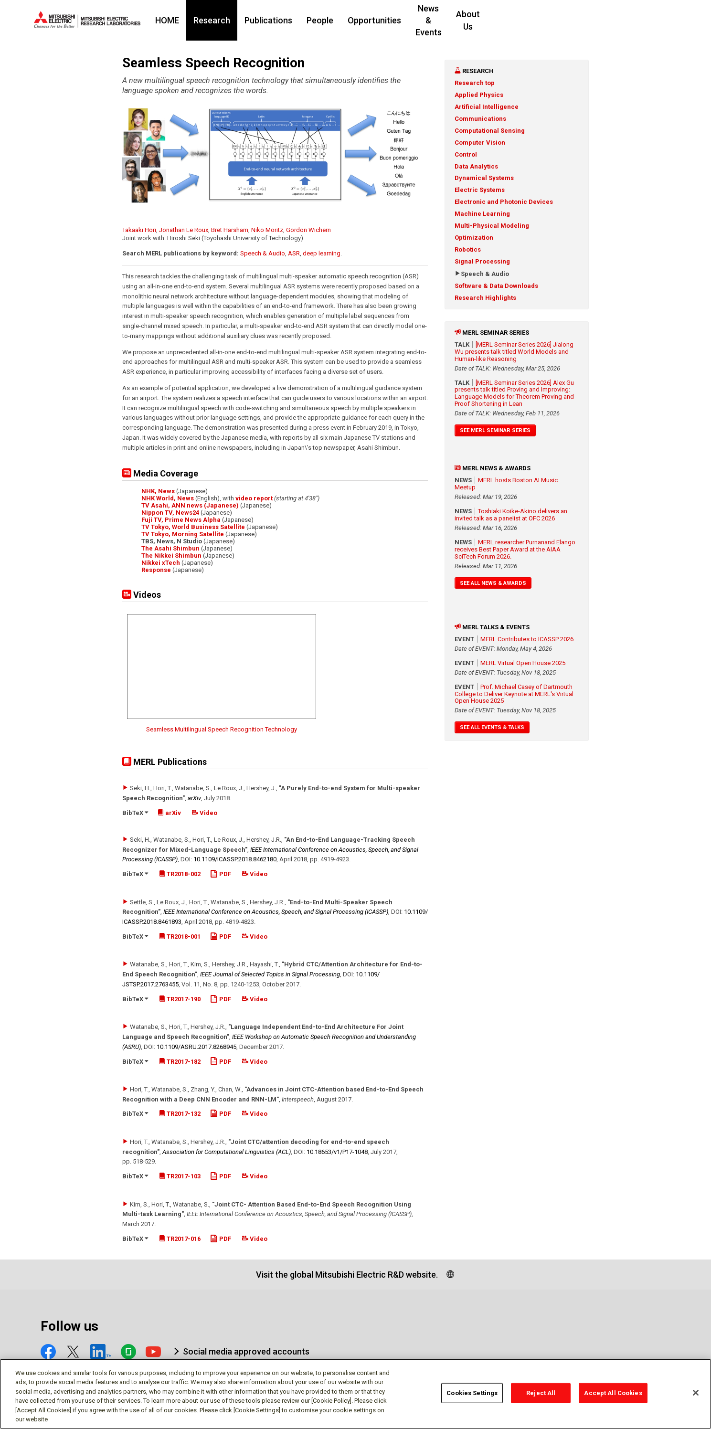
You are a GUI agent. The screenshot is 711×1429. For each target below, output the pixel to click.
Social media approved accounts (246, 1351)
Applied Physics (479, 94)
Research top (475, 82)
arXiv (194, 798)
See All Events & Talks (492, 727)
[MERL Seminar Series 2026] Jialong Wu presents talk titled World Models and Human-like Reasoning (514, 351)
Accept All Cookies (613, 1393)
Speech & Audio (262, 253)
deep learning (321, 253)
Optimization (474, 237)
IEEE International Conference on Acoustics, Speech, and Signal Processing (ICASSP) (275, 911)
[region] (355, 1394)
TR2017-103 (180, 1176)
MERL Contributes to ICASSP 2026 (526, 639)
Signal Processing (482, 261)
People (377, 20)
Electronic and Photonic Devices (504, 201)
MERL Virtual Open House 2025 (522, 663)
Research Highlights (485, 297)
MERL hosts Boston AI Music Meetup (506, 483)
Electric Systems (480, 189)
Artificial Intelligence (487, 106)
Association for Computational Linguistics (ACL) (226, 1151)
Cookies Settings (472, 1393)
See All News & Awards (493, 583)
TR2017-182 (180, 1061)
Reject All (540, 1393)
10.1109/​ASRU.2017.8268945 (196, 1046)
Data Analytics (476, 166)
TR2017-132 (180, 1113)
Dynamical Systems (484, 177)
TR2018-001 (180, 936)
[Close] (695, 1392)
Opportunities (432, 20)
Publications (326, 20)
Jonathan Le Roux (183, 229)
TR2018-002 (180, 874)
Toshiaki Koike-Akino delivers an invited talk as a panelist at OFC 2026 (511, 515)
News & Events (501, 20)
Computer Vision (480, 142)
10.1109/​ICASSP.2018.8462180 (234, 859)
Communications (480, 118)
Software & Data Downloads (496, 285)
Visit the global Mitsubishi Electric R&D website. (347, 1275)
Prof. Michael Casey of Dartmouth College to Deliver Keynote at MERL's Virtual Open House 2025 (514, 694)
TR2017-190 (180, 999)
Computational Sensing (490, 130)
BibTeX (135, 812)
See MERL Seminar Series (495, 430)
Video (204, 812)
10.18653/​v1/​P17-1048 (337, 1151)
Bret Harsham (229, 229)
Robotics (468, 249)
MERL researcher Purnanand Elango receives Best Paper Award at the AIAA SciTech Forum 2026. (515, 549)
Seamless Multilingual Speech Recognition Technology (221, 729)
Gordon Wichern (308, 229)
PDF (220, 874)
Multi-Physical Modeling (492, 225)
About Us (562, 20)
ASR (294, 253)
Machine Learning (482, 213)
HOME (225, 20)
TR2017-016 (180, 1238)
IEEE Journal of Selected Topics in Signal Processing (270, 974)
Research (269, 20)
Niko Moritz (267, 229)
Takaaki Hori (139, 229)
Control (466, 154)
